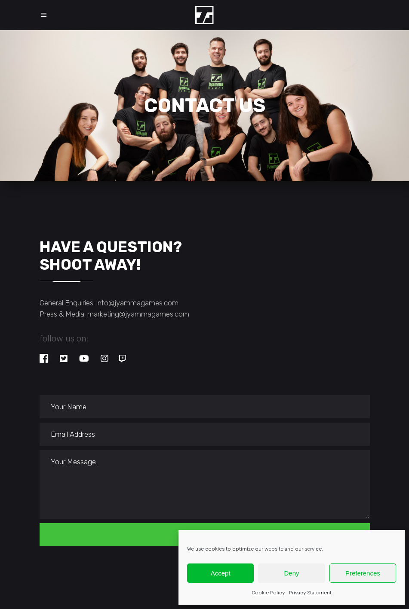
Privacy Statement (310, 593)
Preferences (362, 573)
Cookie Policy (268, 593)
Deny (291, 573)
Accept (221, 573)
